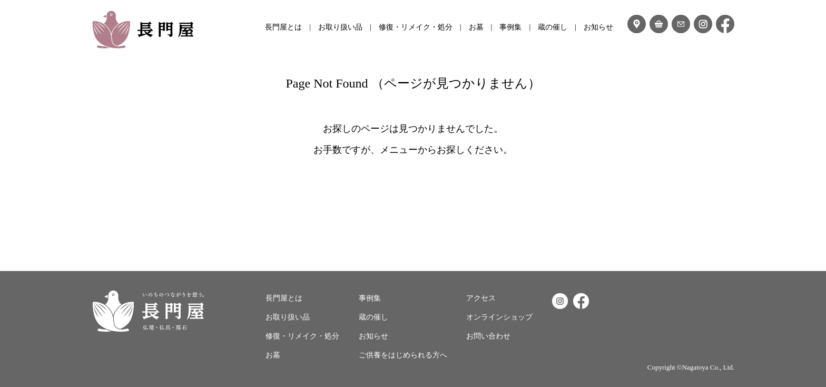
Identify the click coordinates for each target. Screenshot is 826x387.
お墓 (476, 27)
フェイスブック (725, 24)
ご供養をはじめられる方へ (403, 355)
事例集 (510, 27)
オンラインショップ (659, 24)
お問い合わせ (681, 24)
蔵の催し (552, 27)
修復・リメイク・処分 (416, 27)
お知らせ (598, 27)
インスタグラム (703, 24)
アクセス (636, 24)
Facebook (581, 301)
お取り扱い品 (340, 27)
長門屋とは (283, 27)
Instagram (560, 301)
